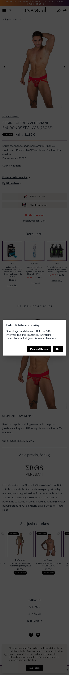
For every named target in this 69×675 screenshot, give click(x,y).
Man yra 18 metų (39, 349)
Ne (57, 349)
